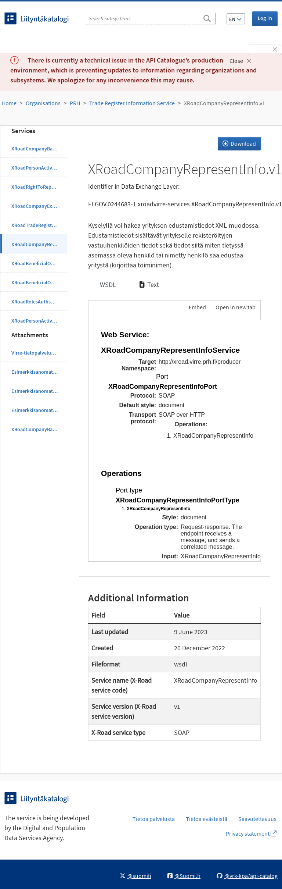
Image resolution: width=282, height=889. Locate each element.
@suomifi (135, 875)
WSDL (107, 284)
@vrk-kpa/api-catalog (247, 875)
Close (240, 60)
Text (149, 284)
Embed (197, 307)
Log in (265, 18)
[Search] (207, 17)
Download (239, 143)
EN (235, 19)
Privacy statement (251, 833)
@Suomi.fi (183, 875)
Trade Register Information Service (132, 103)
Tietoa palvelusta (154, 818)
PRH (75, 103)
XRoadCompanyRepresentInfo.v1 (224, 103)
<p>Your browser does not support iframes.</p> (174, 439)
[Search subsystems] (150, 18)
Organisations (43, 103)
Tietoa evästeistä (206, 818)
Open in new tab (236, 307)
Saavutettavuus (257, 818)
